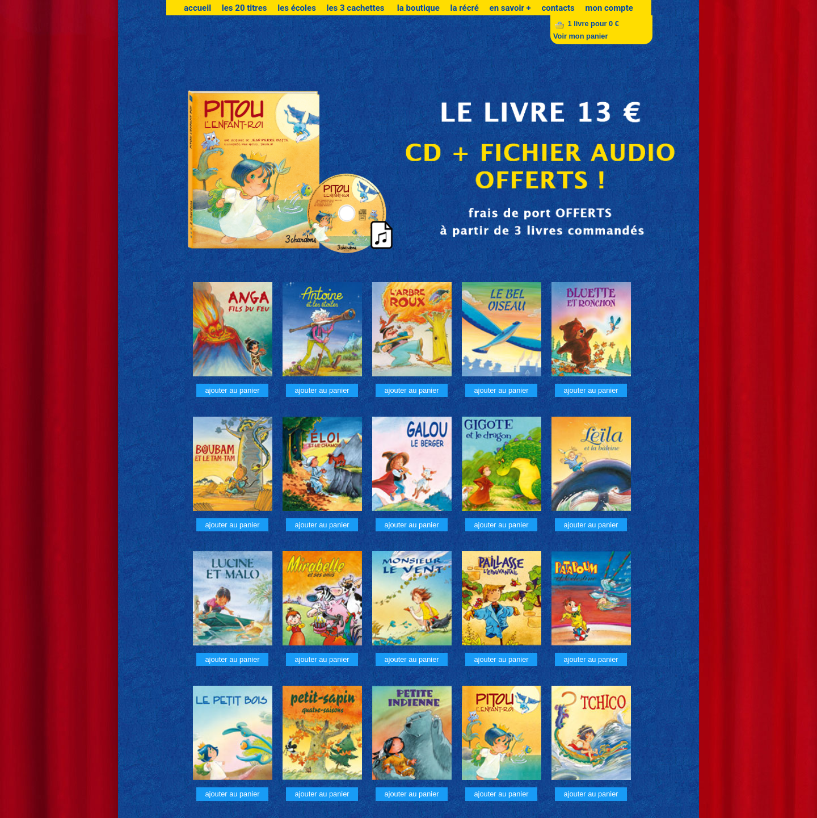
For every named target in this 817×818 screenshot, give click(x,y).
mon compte (609, 8)
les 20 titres (244, 8)
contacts (557, 8)
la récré (464, 8)
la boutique (418, 8)
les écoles (296, 8)
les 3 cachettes (356, 8)
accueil (197, 8)
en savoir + (510, 8)
